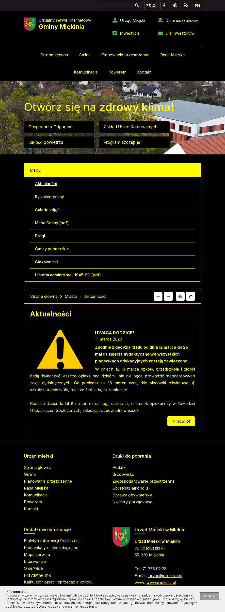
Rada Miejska (172, 54)
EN (197, 5)
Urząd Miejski (132, 20)
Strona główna (54, 54)
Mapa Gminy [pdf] (51, 222)
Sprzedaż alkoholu (130, 488)
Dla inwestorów (179, 33)
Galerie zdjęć (47, 209)
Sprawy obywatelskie (132, 495)
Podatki (119, 467)
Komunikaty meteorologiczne (51, 547)
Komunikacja (85, 72)
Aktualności (46, 183)
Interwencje (35, 561)
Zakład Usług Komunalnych (131, 126)
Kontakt (144, 72)
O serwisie (33, 568)
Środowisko (123, 474)
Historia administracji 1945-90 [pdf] (68, 274)
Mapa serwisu (37, 554)
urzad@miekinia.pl (165, 575)
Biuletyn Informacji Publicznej (51, 540)
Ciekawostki (46, 261)
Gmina (85, 54)
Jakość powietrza (45, 142)
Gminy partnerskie (52, 248)
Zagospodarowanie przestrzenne (143, 481)
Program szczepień (123, 142)
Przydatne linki (37, 575)
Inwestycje (130, 33)
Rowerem (117, 72)
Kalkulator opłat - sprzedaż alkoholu (58, 582)
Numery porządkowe (132, 501)
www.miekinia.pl (161, 582)
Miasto (71, 296)
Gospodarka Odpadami (51, 126)
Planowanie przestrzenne (125, 54)
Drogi (40, 235)
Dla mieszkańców (181, 20)
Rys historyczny (49, 196)
